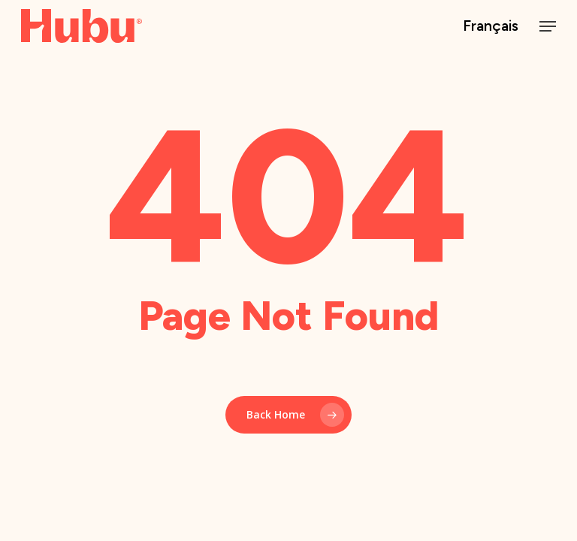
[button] (547, 26)
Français (490, 26)
